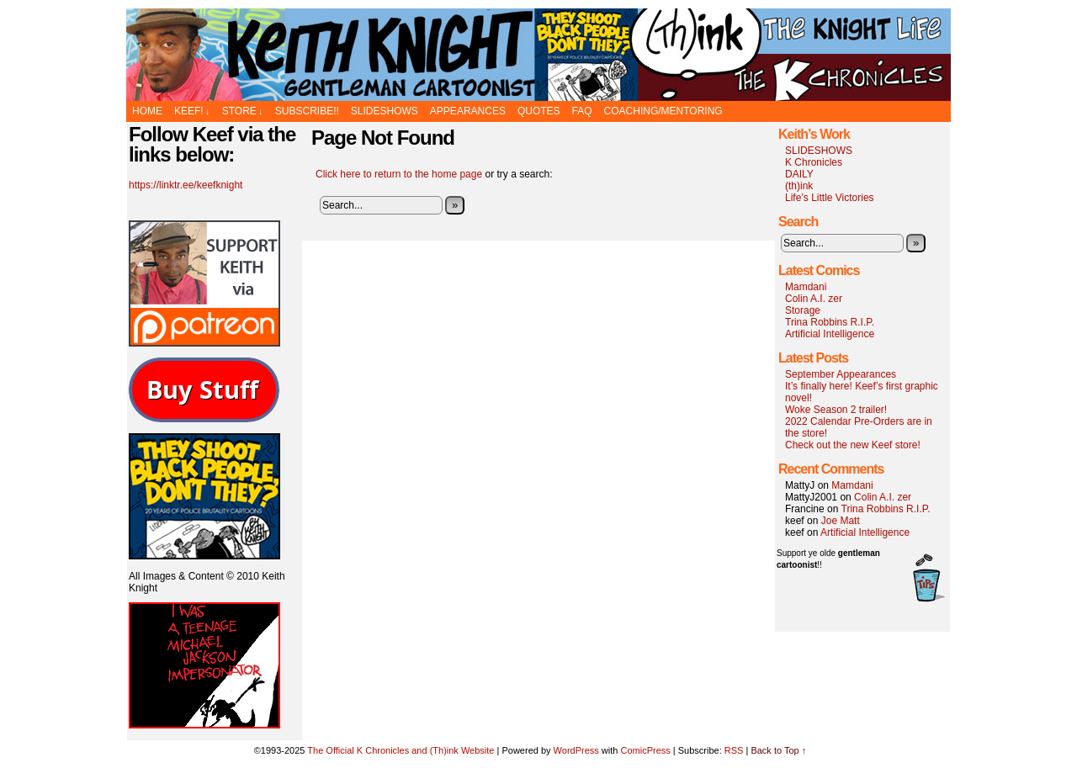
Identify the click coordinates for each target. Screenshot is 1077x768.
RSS (734, 750)
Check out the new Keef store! (852, 445)
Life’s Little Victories (829, 198)
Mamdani (805, 287)
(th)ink (799, 186)
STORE (242, 111)
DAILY (799, 174)
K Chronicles (813, 162)
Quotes (538, 111)
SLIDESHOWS (384, 111)
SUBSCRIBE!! (307, 111)
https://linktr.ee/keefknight (185, 185)
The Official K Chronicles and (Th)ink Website (538, 54)
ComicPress (645, 750)
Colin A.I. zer (813, 299)
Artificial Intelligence (829, 334)
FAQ (582, 111)
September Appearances (840, 374)
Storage (802, 310)
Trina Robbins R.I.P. (829, 322)
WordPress (576, 750)
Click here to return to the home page (399, 174)
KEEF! (192, 111)
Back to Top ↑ (778, 750)
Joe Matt (840, 521)
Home (147, 111)
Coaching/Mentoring (663, 111)
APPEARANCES (468, 111)
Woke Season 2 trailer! (836, 410)
